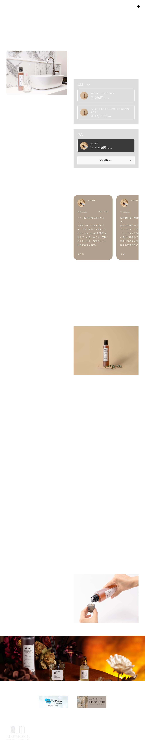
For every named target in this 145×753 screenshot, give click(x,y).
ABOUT (77, 727)
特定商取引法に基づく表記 (128, 733)
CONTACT (132, 727)
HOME (3, 686)
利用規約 (81, 733)
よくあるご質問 (64, 733)
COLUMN (92, 727)
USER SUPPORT (112, 727)
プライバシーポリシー (101, 733)
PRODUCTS (16, 686)
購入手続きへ (106, 160)
